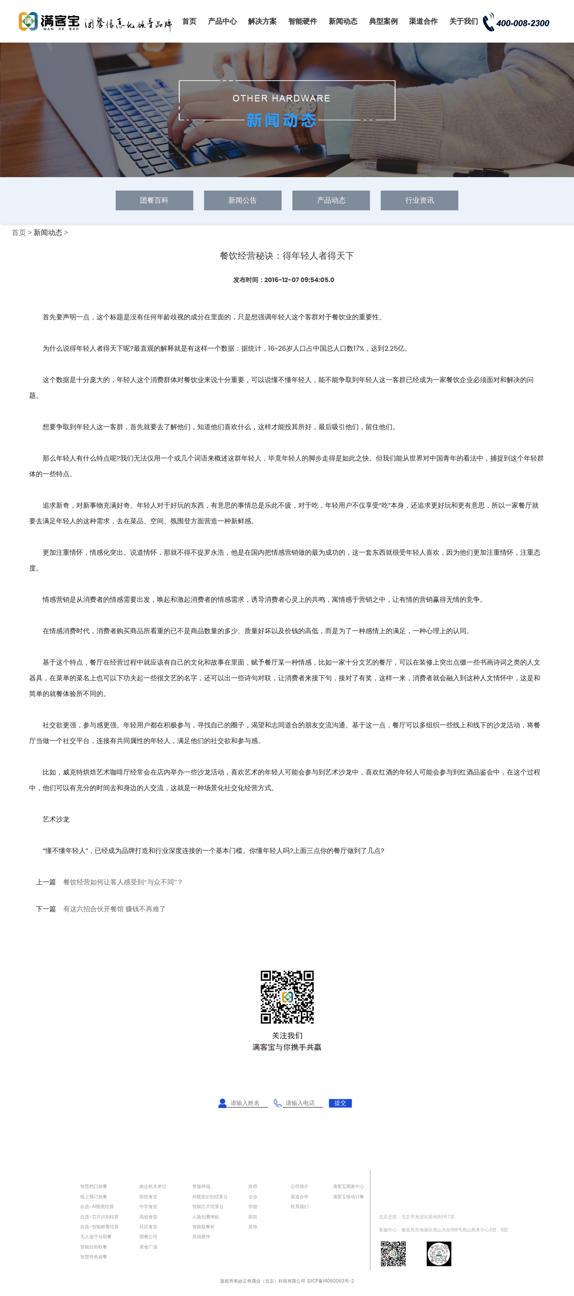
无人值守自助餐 (96, 1236)
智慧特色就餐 (93, 1256)
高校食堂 (148, 1216)
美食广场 (148, 1247)
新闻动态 (343, 21)
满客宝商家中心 (348, 1186)
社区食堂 (148, 1226)
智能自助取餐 (93, 1247)
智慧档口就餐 (93, 1186)
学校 (252, 1206)
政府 (252, 1186)
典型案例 (383, 21)
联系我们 (300, 1206)
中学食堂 (148, 1206)
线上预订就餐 (93, 1196)
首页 (189, 21)
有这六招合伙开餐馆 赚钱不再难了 (114, 909)
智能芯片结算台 (208, 1206)
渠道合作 (423, 21)
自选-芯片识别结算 (99, 1216)
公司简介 (300, 1186)
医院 (252, 1216)
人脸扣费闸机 (205, 1216)
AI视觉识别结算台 (210, 1196)
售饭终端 (201, 1186)
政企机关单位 (152, 1186)
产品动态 (331, 200)
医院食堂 (148, 1196)
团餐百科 (154, 200)
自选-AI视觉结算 (97, 1206)
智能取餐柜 (203, 1226)
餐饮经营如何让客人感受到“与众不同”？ (123, 882)
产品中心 (222, 21)
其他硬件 (201, 1236)
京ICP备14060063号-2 (330, 1281)
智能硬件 (302, 21)
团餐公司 (148, 1236)
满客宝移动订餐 (348, 1196)
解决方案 (262, 21)
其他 (252, 1226)
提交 (340, 1103)
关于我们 (463, 21)
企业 (252, 1196)
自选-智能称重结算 (99, 1226)
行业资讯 (419, 200)
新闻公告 (242, 200)
